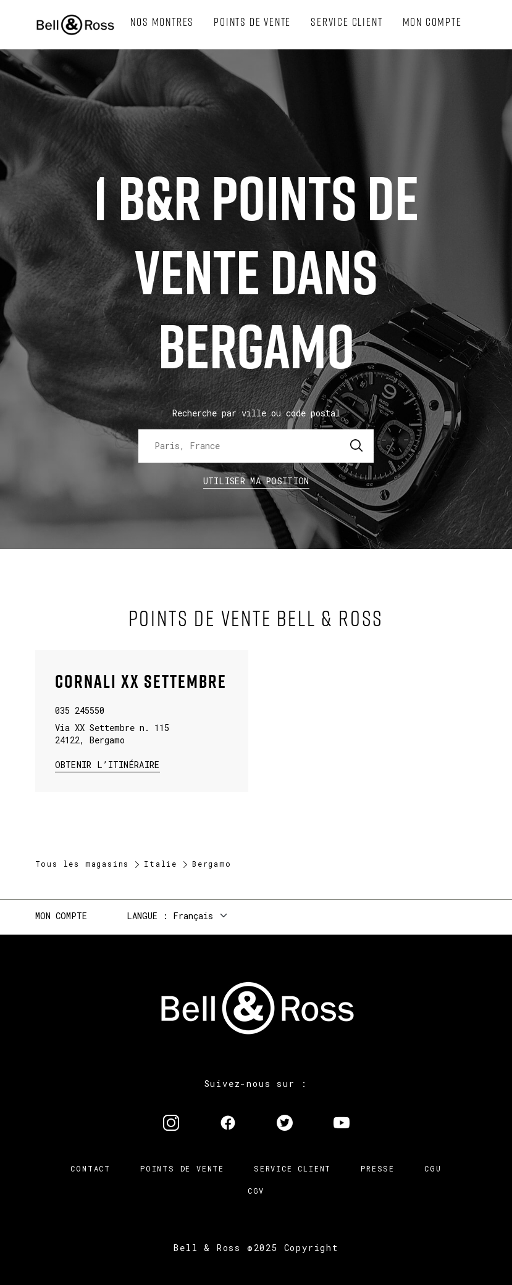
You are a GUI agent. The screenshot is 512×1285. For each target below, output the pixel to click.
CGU (432, 1168)
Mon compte (61, 916)
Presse (378, 1168)
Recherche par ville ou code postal (256, 413)
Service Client (292, 1168)
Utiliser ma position (256, 481)
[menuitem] (162, 22)
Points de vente (182, 1168)
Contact (90, 1168)
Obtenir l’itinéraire (107, 764)
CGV (256, 1191)
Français (193, 916)
